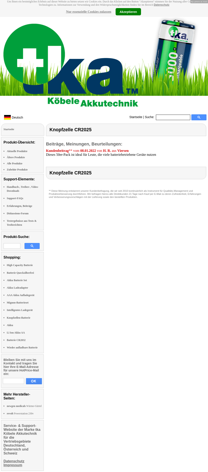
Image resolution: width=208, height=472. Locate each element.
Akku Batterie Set (17, 280)
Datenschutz (161, 4)
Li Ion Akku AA (16, 332)
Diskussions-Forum (17, 213)
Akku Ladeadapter (17, 287)
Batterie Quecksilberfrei (20, 272)
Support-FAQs (15, 198)
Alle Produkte (14, 163)
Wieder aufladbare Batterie (22, 347)
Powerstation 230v (20, 413)
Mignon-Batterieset (17, 302)
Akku (10, 325)
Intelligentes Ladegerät (20, 310)
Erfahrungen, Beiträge (19, 206)
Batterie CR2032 (16, 340)
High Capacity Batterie (20, 265)
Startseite (135, 117)
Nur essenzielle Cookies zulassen (88, 11)
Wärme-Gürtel (24, 406)
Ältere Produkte (16, 157)
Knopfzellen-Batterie (18, 317)
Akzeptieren (128, 11)
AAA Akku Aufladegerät (20, 295)
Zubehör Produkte (17, 169)
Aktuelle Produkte (17, 151)
